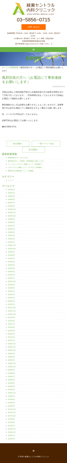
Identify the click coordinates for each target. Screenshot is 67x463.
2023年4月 (11, 268)
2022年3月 (11, 298)
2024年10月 (12, 216)
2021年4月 (11, 334)
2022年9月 (11, 285)
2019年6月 (11, 380)
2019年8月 (11, 373)
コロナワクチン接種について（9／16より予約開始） (25, 167)
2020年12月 (12, 344)
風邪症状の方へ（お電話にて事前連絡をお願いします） (26, 161)
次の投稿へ (34, 150)
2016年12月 (12, 429)
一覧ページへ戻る (46, 144)
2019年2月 (11, 389)
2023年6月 (11, 262)
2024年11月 (12, 212)
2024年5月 (11, 229)
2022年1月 (11, 304)
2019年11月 (12, 367)
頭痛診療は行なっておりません (18, 157)
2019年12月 (12, 363)
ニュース (11, 180)
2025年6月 (11, 206)
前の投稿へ (18, 144)
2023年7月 (11, 258)
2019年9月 (11, 370)
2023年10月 (12, 249)
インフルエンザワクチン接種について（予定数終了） (25, 164)
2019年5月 (11, 383)
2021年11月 (12, 311)
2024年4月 (11, 232)
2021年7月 (11, 324)
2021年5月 (11, 331)
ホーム (5, 67)
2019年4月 (11, 386)
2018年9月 (11, 396)
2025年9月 (11, 196)
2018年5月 (11, 406)
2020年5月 (11, 357)
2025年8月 (11, 199)
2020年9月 (11, 353)
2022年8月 (11, 288)
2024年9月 (11, 219)
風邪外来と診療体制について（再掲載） (21, 171)
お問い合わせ (34, 27)
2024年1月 (11, 242)
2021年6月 (11, 327)
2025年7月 (11, 203)
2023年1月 (11, 278)
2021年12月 (12, 308)
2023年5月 (11, 265)
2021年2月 (11, 337)
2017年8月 (11, 419)
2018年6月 (11, 403)
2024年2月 (11, 239)
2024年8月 (11, 222)
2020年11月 (12, 347)
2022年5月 (11, 294)
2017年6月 (11, 422)
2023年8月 (11, 255)
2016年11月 (12, 432)
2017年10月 (12, 416)
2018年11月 (12, 393)
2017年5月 (11, 426)
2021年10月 (12, 314)
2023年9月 (11, 252)
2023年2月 (11, 275)
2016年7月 (11, 435)
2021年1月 (11, 340)
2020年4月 (11, 360)
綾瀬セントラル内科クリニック (33, 8)
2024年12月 (12, 209)
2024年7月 (11, 226)
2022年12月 (12, 281)
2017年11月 (12, 412)
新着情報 (14, 67)
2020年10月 (12, 350)
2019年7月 (11, 376)
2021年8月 (11, 321)
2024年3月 (11, 235)
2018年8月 (11, 399)
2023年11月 (12, 245)
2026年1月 (11, 193)
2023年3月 (11, 271)
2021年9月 (11, 317)
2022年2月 (11, 301)
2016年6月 (11, 439)
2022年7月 (11, 291)
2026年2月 (11, 190)
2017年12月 (12, 409)
